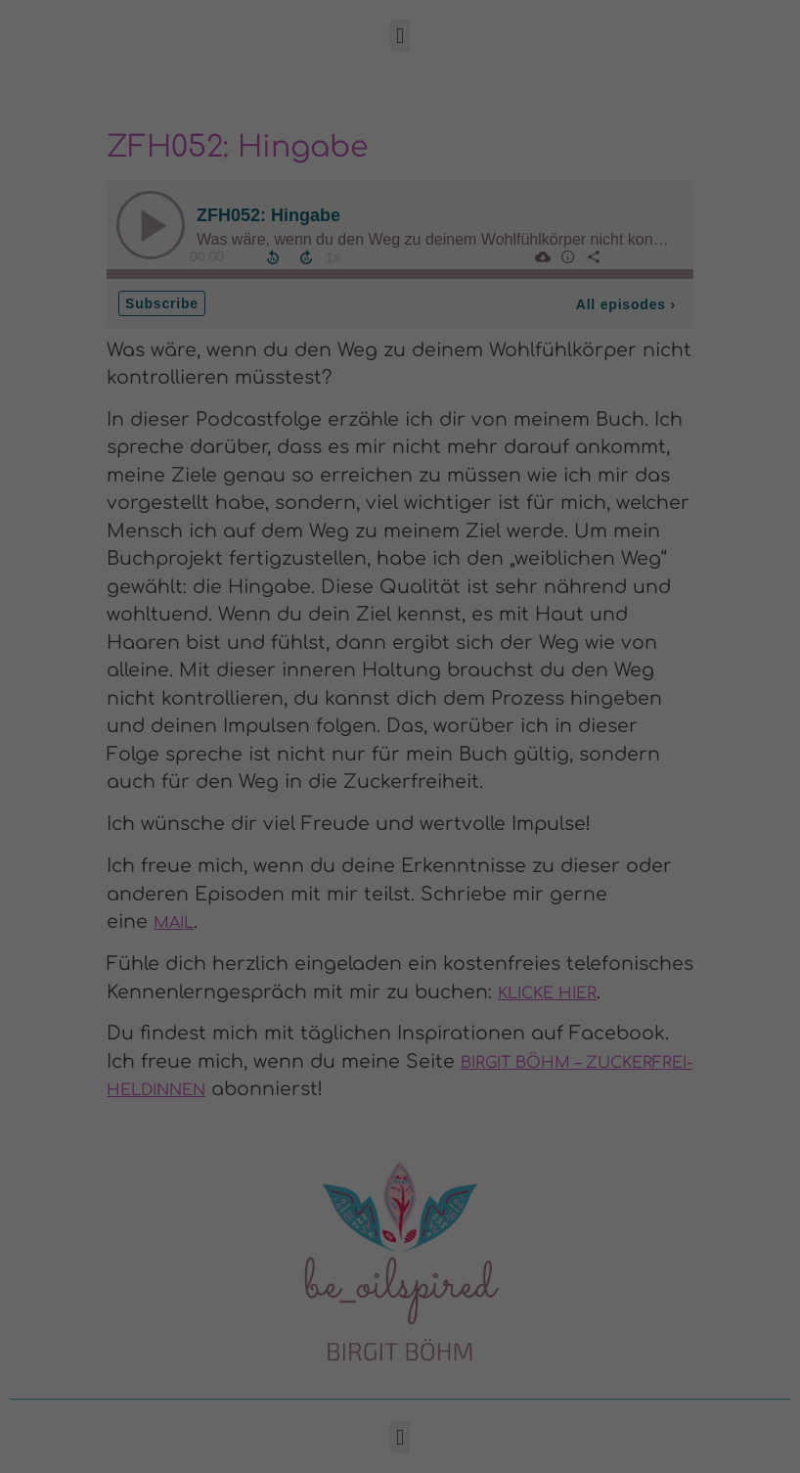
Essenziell (470, 916)
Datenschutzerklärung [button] (409, 1448)
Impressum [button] (505, 1448)
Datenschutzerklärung (141, 1205)
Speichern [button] (576, 1288)
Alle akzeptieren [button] (224, 1288)
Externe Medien (491, 1034)
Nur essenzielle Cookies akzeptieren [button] (400, 1346)
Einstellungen (281, 1224)
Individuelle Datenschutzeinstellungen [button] (400, 1404)
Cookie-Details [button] (304, 1448)
